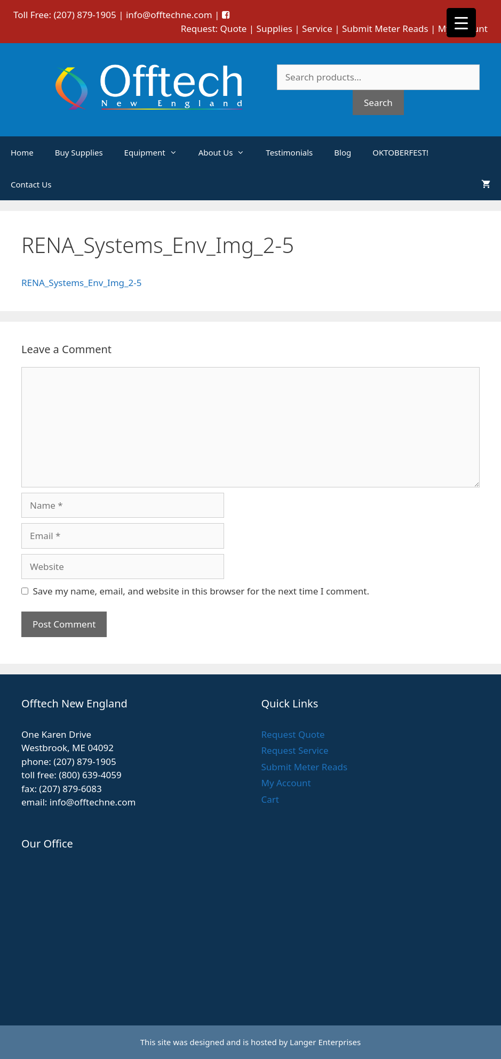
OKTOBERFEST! (400, 152)
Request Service (295, 750)
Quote (233, 28)
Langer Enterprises (325, 1042)
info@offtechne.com (169, 15)
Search (378, 102)
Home (22, 152)
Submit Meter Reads (385, 28)
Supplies (274, 28)
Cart (270, 799)
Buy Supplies (79, 152)
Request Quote (293, 734)
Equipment (156, 152)
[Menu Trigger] (461, 22)
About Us (227, 152)
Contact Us (31, 184)
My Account (286, 783)
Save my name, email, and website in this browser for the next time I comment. (201, 591)
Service (317, 28)
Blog (342, 152)
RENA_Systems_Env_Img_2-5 (81, 282)
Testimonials (289, 152)
